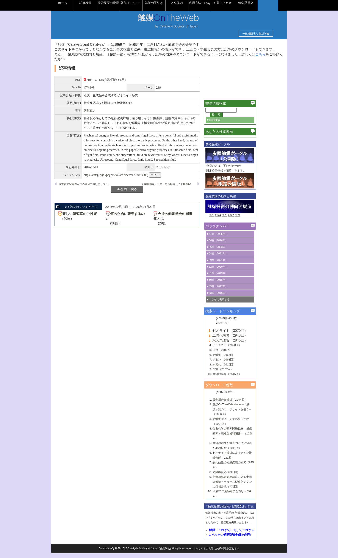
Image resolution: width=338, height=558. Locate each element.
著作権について (145, 3)
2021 (252, 220)
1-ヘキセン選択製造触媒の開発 (244, 539)
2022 (245, 220)
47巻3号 (103, 92)
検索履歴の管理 (122, 3)
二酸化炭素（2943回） (244, 340)
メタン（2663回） (238, 364)
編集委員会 (260, 3)
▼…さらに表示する (232, 304)
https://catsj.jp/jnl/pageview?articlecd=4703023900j (130, 179)
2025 (226, 220)
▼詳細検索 (228, 124)
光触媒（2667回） (238, 359)
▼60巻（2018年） (231, 284)
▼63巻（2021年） (231, 264)
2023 (239, 220)
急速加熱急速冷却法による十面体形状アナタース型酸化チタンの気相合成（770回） (246, 486)
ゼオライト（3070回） (244, 335)
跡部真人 (104, 115)
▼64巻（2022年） (231, 258)
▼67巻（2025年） (231, 238)
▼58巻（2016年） (231, 297)
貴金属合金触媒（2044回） (244, 404)
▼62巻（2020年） (231, 271)
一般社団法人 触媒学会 (241, 33)
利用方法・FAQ (214, 3)
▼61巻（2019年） (231, 278)
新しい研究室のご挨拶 (94, 218)
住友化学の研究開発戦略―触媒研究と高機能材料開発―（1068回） (247, 438)
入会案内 (191, 3)
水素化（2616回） (238, 369)
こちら (77, 64)
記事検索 (100, 3)
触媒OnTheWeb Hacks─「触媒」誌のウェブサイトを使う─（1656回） (246, 414)
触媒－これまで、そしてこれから (246, 534)
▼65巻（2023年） (231, 251)
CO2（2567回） (237, 374)
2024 (232, 220)
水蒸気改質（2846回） (244, 345)
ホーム (77, 3)
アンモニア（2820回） (241, 349)
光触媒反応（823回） (240, 476)
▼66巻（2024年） (231, 245)
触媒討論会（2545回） (241, 379)
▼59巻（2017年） (231, 291)
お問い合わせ (237, 3)
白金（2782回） (237, 354)
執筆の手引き (169, 3)
